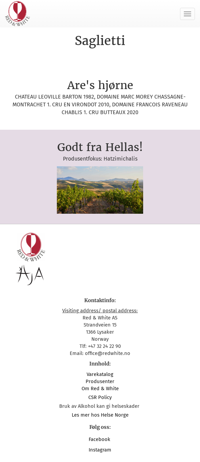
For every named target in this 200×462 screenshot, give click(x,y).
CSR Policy (100, 397)
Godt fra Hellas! (100, 147)
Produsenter (100, 381)
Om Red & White (100, 388)
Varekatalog (100, 374)
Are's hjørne (100, 85)
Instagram (100, 450)
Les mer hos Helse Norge (100, 415)
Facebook (100, 439)
